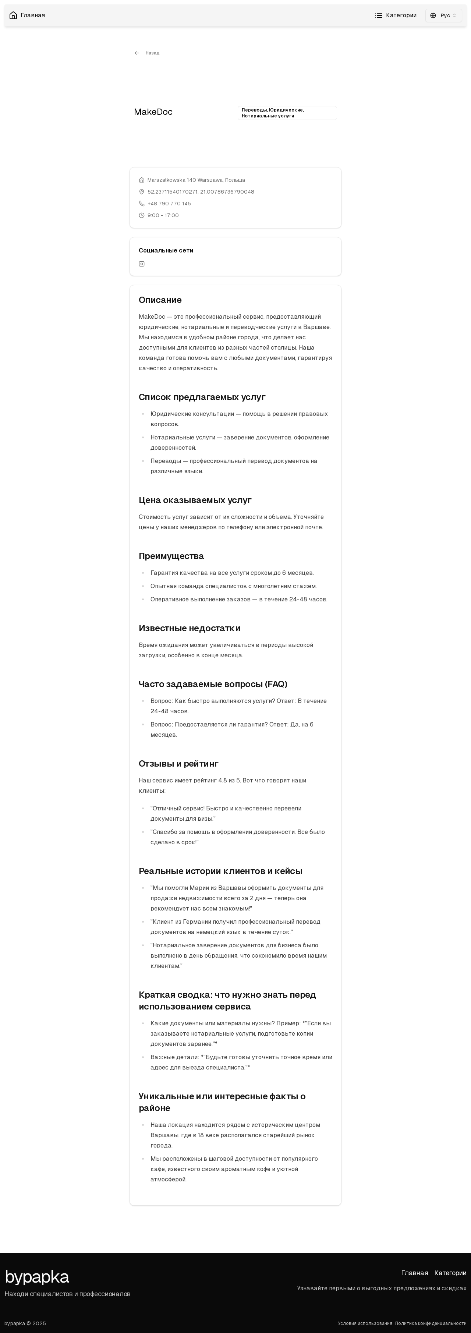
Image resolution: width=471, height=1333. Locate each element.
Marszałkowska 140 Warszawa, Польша (196, 180)
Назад (147, 53)
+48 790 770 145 (169, 203)
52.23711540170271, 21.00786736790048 (201, 192)
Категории (395, 15)
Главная (27, 15)
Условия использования (365, 1323)
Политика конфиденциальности (431, 1323)
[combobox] (443, 15)
